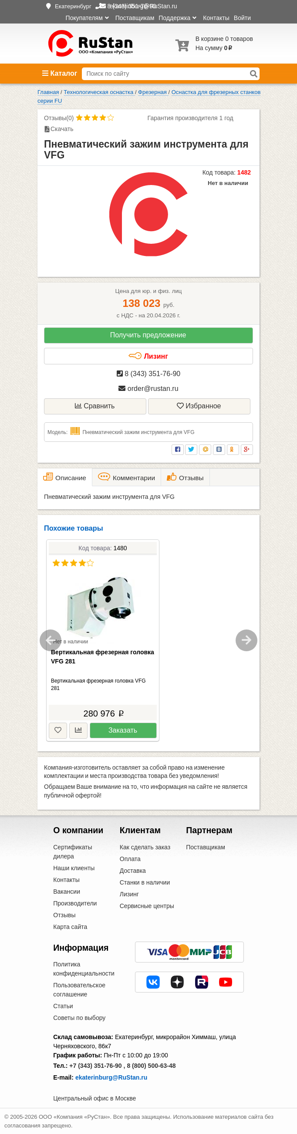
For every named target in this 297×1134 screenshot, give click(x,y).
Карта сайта (70, 926)
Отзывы (64, 915)
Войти (242, 17)
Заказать (122, 730)
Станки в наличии (145, 882)
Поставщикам (135, 17)
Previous (50, 640)
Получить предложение (148, 335)
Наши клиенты (73, 868)
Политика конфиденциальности (84, 969)
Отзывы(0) (59, 117)
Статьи (63, 1006)
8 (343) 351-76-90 (149, 373)
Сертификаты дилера (72, 852)
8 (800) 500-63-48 (151, 1065)
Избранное (199, 406)
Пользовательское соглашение (79, 990)
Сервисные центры (147, 905)
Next (246, 640)
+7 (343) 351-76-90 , (97, 1065)
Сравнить (95, 406)
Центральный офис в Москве (94, 1098)
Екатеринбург (73, 6)
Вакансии (66, 891)
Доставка (133, 870)
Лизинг (148, 356)
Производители (75, 903)
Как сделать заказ (145, 847)
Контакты (216, 17)
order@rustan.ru (148, 388)
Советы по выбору (79, 1017)
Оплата (130, 858)
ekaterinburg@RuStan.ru (111, 1077)
